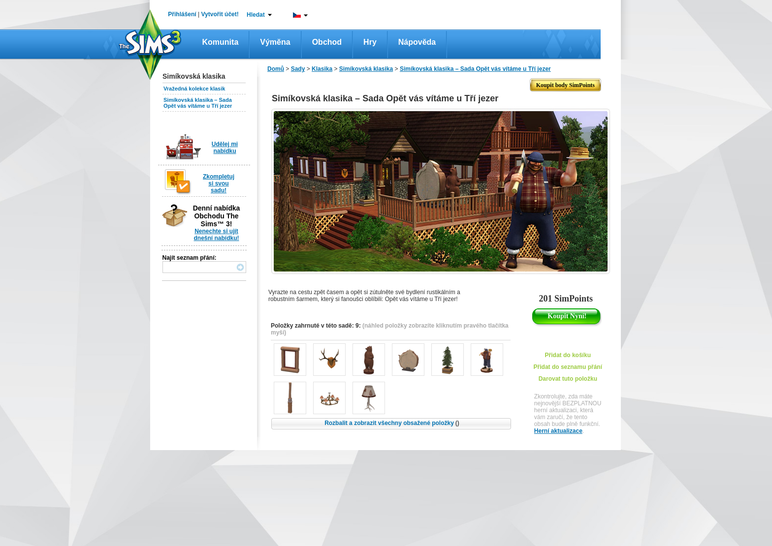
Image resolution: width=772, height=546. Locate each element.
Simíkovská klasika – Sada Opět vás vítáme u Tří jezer (197, 103)
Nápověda (417, 42)
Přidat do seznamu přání (568, 367)
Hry (370, 42)
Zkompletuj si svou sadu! (218, 183)
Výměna (275, 42)
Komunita (220, 42)
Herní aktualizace (558, 430)
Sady (298, 68)
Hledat (256, 14)
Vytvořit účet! (220, 14)
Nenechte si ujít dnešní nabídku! (216, 235)
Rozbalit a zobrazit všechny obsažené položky (391, 423)
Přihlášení (182, 14)
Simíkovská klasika (366, 68)
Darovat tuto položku (568, 378)
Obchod (327, 42)
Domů (275, 68)
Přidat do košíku (568, 355)
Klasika (322, 68)
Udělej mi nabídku (225, 147)
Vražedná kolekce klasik (194, 88)
